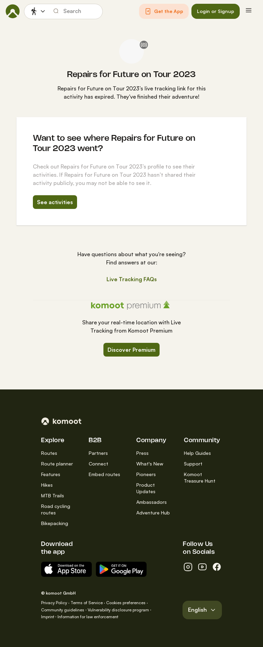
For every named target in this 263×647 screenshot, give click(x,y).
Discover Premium (131, 349)
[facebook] (217, 567)
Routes (49, 453)
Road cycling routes (55, 509)
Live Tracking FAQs (132, 279)
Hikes (47, 485)
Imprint (47, 616)
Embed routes (104, 474)
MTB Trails (52, 495)
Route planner (57, 463)
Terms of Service (87, 602)
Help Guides (197, 453)
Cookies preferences (126, 602)
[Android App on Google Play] (121, 569)
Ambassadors (151, 502)
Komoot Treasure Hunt (199, 477)
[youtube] (202, 567)
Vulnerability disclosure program (118, 609)
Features (50, 474)
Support (193, 463)
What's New (149, 463)
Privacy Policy (54, 602)
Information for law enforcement (88, 616)
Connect (98, 463)
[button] (164, 11)
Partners (98, 453)
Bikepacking (54, 523)
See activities (55, 202)
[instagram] (188, 567)
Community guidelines (62, 609)
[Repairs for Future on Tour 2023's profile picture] (131, 51)
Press (142, 453)
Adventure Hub (153, 512)
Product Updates (145, 488)
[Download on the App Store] (66, 569)
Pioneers (146, 474)
